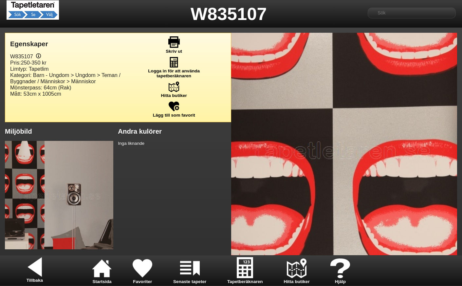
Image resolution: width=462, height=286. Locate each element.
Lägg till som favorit (174, 113)
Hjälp (340, 279)
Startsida (102, 279)
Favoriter (142, 279)
